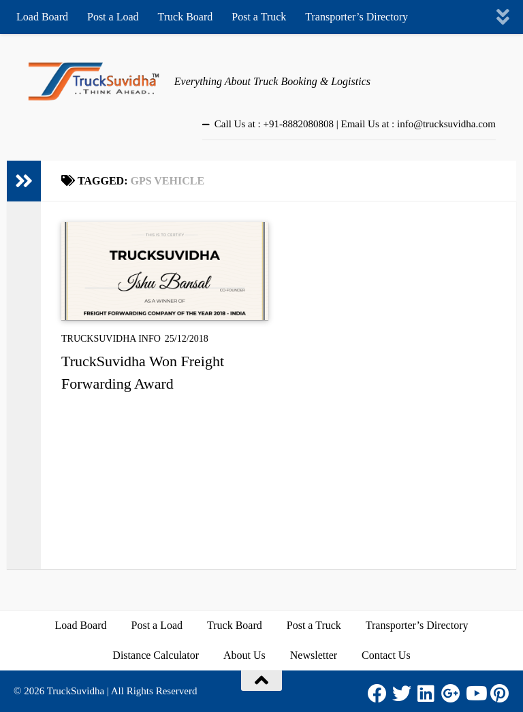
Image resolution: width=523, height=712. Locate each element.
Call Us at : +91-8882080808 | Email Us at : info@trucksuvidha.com (355, 123)
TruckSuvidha (75, 690)
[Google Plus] (450, 693)
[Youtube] (475, 693)
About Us (244, 655)
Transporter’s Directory (356, 16)
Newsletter (313, 655)
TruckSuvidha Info (111, 339)
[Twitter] (401, 693)
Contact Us (386, 655)
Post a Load (113, 16)
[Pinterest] (499, 693)
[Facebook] (377, 693)
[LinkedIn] (426, 693)
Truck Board (185, 16)
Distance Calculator (155, 655)
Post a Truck (259, 16)
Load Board (42, 16)
